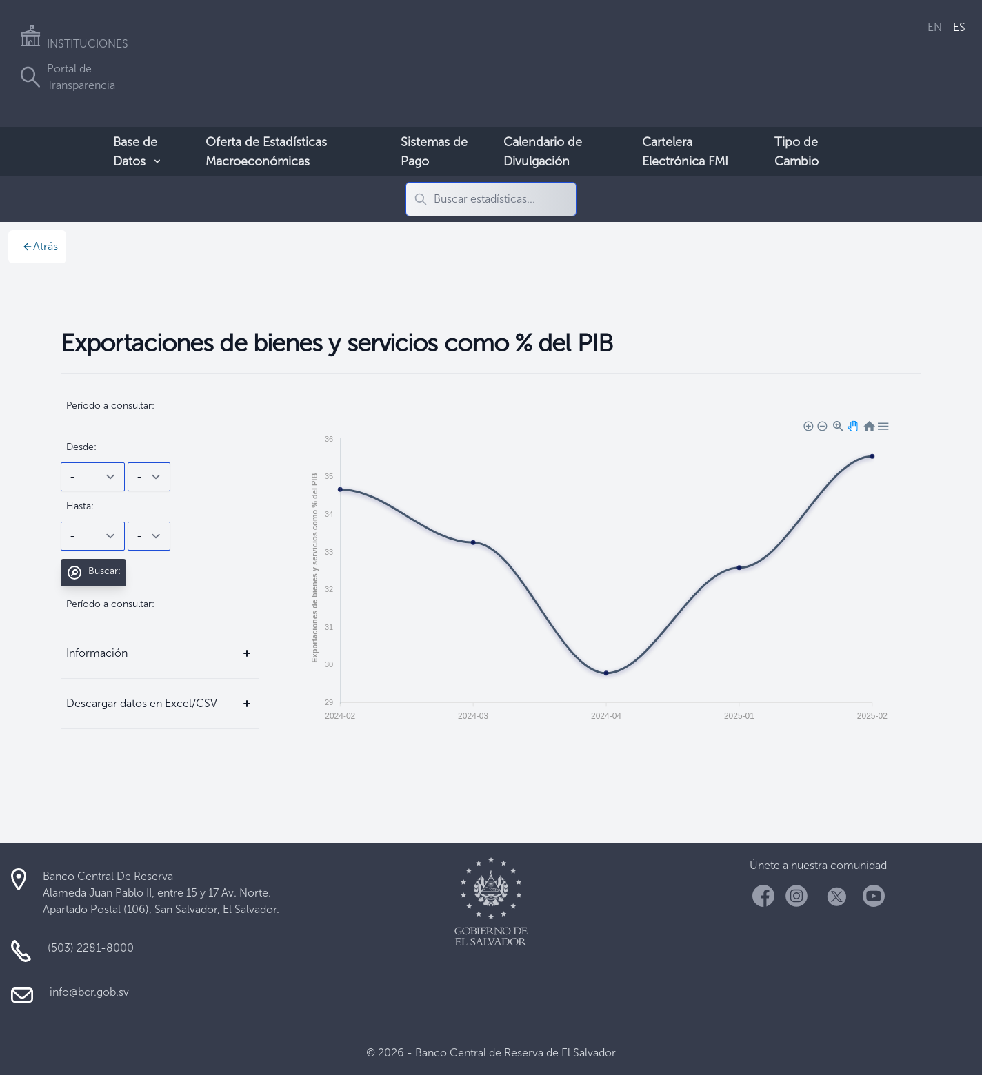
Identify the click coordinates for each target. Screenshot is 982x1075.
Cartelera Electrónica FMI (685, 151)
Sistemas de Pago (434, 151)
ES (959, 27)
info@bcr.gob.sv (89, 992)
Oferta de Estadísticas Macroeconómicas (266, 151)
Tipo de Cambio (796, 151)
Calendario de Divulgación (542, 151)
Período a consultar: (110, 405)
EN (935, 27)
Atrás (40, 246)
